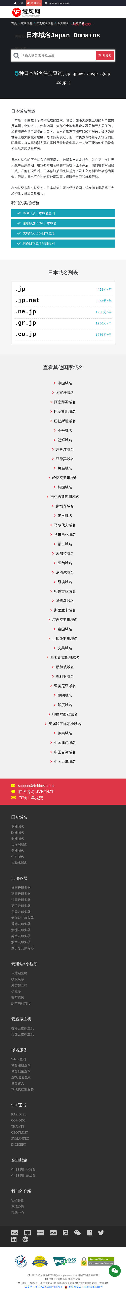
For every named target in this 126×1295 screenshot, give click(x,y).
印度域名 (63, 705)
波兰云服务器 (21, 942)
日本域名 (78, 23)
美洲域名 (17, 850)
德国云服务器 (21, 887)
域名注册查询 (21, 1065)
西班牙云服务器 (22, 948)
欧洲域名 (17, 832)
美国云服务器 (21, 912)
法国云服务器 (21, 900)
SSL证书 (21, 48)
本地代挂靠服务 (22, 1089)
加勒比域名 (19, 862)
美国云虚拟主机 (22, 1034)
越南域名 (63, 733)
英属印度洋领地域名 (63, 724)
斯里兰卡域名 (63, 610)
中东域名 (17, 856)
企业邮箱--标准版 (23, 1169)
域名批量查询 (21, 1071)
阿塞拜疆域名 (63, 402)
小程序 (16, 991)
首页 (14, 23)
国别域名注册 (44, 23)
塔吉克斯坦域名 (63, 620)
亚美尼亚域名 (63, 686)
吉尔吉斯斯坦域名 (63, 497)
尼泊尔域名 (63, 572)
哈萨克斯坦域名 (63, 478)
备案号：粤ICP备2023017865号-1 (43, 1286)
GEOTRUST (19, 1132)
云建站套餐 (19, 973)
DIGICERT (18, 1144)
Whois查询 (18, 1059)
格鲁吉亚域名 (63, 591)
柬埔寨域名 (63, 506)
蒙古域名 (63, 544)
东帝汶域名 (63, 449)
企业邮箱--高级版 (23, 1175)
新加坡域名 (63, 667)
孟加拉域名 (63, 553)
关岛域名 (63, 468)
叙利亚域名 (63, 676)
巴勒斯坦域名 (63, 421)
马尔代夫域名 (63, 525)
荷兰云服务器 (21, 906)
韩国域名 (63, 487)
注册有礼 (36, 3)
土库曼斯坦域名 (63, 639)
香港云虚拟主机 (22, 1028)
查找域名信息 (21, 1077)
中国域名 (63, 383)
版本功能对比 (21, 1003)
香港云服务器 (21, 924)
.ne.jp (92, 73)
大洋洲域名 (19, 844)
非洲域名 (17, 838)
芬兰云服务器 (21, 936)
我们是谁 (17, 1200)
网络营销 (21, 36)
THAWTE (18, 1126)
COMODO (18, 1120)
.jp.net (79, 73)
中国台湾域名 (63, 752)
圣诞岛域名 (63, 601)
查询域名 (104, 55)
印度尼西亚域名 (63, 714)
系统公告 (17, 1206)
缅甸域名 (63, 563)
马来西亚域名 (63, 535)
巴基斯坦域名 (63, 412)
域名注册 (26, 23)
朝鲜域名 (63, 440)
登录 (20, 3)
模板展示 (17, 979)
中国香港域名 (63, 762)
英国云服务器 (21, 893)
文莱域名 (63, 648)
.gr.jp (105, 73)
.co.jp (61, 82)
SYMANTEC (20, 1138)
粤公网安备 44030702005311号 (84, 1286)
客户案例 (17, 997)
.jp (67, 73)
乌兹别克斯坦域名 (63, 658)
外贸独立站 (19, 985)
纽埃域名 (63, 582)
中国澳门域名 (63, 743)
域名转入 (17, 1083)
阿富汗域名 (63, 393)
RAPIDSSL (19, 1114)
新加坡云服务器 (22, 918)
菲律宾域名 (63, 459)
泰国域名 (63, 629)
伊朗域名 (63, 695)
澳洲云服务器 (21, 930)
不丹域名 (63, 431)
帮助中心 (17, 1212)
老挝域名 (63, 516)
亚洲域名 (63, 23)
